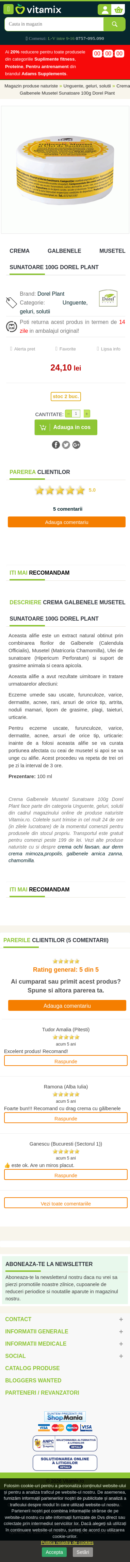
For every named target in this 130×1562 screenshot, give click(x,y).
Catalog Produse (32, 1368)
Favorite (68, 348)
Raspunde (65, 1061)
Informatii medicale (35, 1344)
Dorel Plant (50, 294)
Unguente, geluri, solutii (87, 85)
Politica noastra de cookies (67, 1542)
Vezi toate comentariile (66, 1203)
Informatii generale (36, 1331)
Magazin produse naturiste (31, 85)
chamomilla (21, 860)
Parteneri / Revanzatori (42, 1393)
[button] (104, 10)
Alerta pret (24, 348)
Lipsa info (110, 348)
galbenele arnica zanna (94, 853)
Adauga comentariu (66, 522)
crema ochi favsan (78, 847)
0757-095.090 (90, 38)
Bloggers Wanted (33, 1380)
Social (15, 1356)
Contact (18, 1319)
